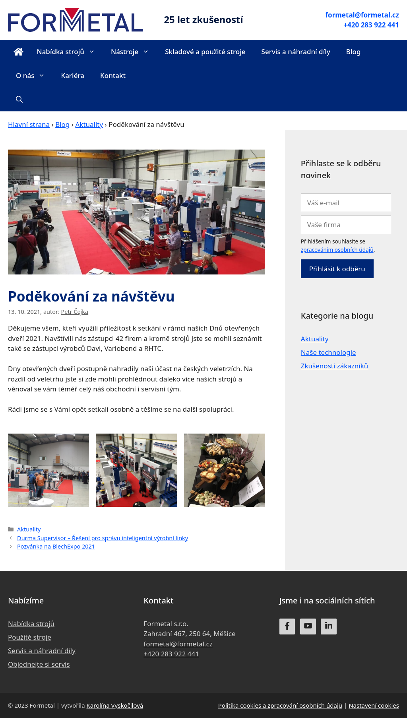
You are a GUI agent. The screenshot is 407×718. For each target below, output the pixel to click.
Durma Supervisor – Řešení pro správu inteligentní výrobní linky (102, 538)
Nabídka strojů (70, 52)
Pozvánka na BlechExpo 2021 (56, 546)
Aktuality (89, 124)
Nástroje (134, 52)
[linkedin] (329, 626)
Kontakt (113, 75)
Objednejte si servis (39, 664)
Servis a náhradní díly (296, 51)
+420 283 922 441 (171, 653)
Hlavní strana (29, 124)
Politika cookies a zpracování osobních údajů (280, 705)
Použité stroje (29, 637)
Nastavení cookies (374, 705)
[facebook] (287, 626)
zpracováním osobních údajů (337, 249)
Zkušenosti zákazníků (334, 365)
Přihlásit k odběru (337, 268)
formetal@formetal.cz (177, 643)
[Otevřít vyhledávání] (19, 99)
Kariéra (72, 75)
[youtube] (308, 626)
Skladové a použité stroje (205, 51)
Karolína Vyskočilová (115, 705)
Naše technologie (328, 352)
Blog (353, 51)
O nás (34, 76)
